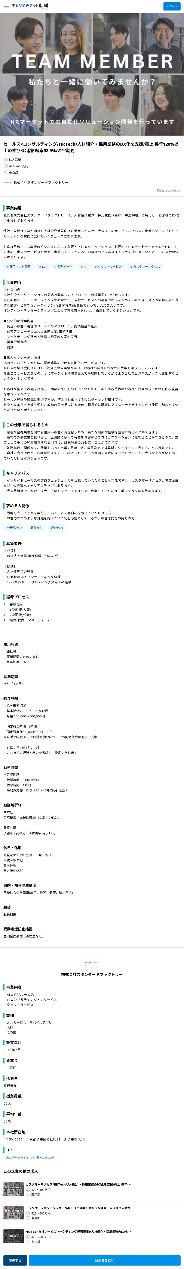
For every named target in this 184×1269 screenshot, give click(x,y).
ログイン (172, 6)
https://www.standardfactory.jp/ (28, 1157)
